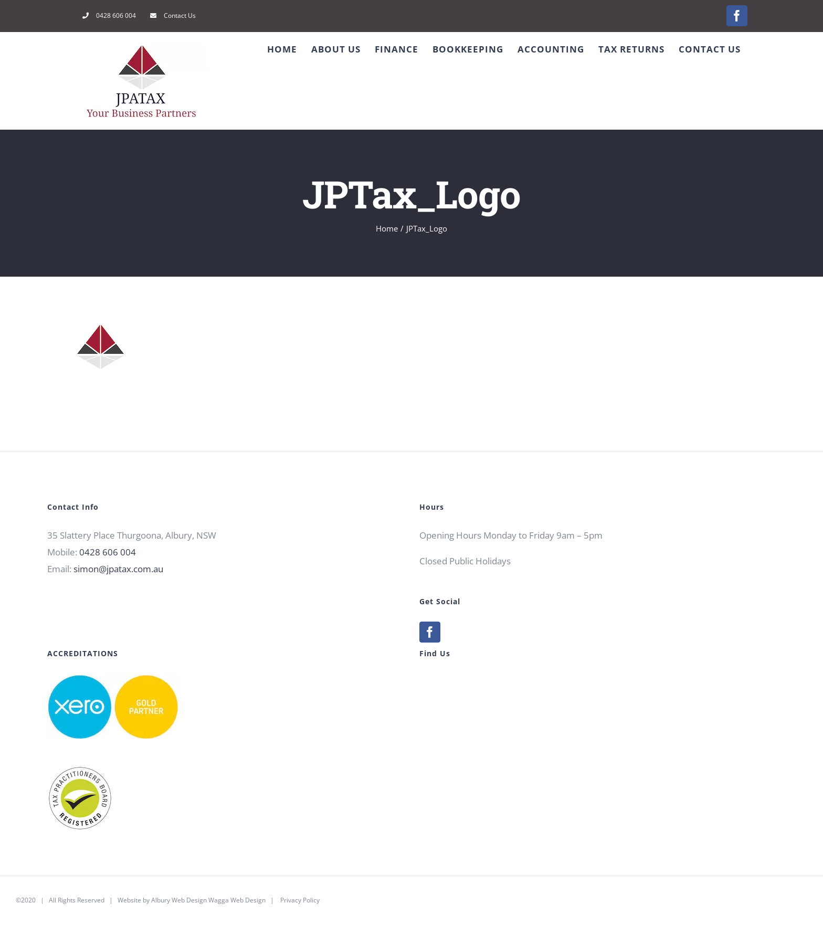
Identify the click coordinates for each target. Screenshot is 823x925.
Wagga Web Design (237, 900)
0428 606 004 (107, 552)
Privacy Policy (300, 900)
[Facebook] (429, 632)
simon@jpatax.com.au (118, 569)
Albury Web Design (179, 900)
